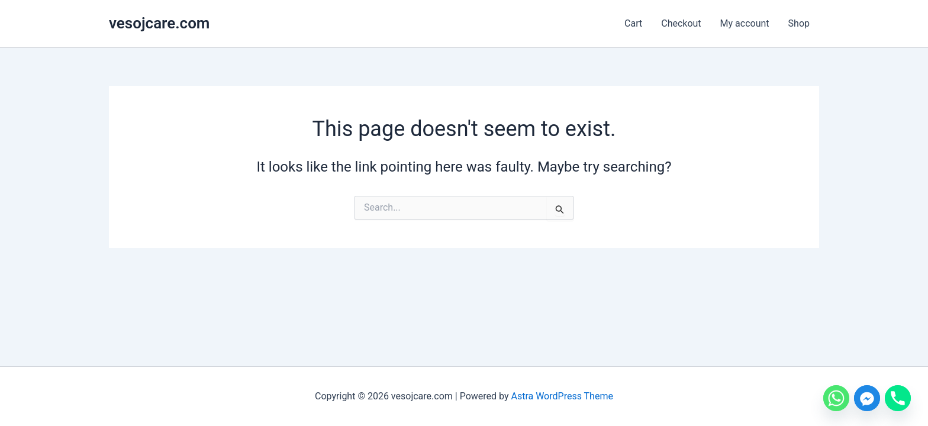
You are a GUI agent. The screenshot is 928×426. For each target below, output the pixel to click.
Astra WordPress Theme (562, 396)
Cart (633, 23)
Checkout (681, 23)
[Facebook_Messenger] (867, 398)
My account (744, 23)
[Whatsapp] (836, 398)
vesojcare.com (159, 23)
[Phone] (898, 398)
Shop (799, 23)
